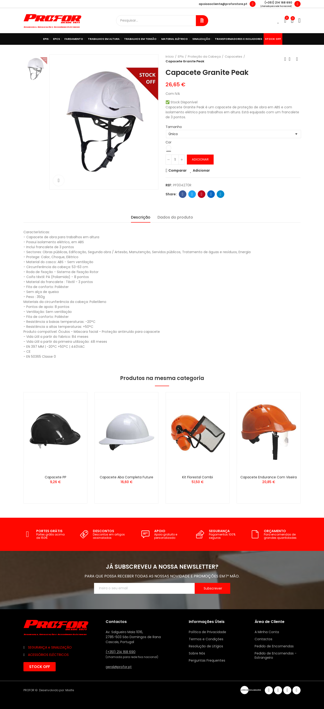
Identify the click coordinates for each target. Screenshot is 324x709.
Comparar (177, 170)
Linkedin (211, 194)
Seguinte (297, 59)
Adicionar (200, 159)
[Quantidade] (175, 160)
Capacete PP (55, 477)
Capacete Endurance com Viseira (268, 477)
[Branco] (168, 148)
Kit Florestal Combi (197, 477)
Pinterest (201, 194)
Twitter (192, 194)
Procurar (202, 20)
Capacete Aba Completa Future (126, 477)
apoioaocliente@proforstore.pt (223, 4)
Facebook (183, 194)
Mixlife (69, 690)
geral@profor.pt (119, 666)
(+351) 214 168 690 (278, 2)
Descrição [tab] (140, 217)
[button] (39, 666)
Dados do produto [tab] (175, 217)
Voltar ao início (291, 59)
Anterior (285, 59)
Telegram (220, 194)
